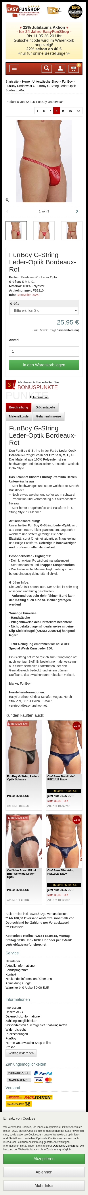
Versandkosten (67, 330)
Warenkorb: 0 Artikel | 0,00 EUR (27, 987)
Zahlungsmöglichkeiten (21, 1021)
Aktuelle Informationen (21, 965)
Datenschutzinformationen (24, 1016)
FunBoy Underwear (19, 86)
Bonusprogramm (17, 970)
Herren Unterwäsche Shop (40, 81)
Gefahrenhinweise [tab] (48, 416)
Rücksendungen (17, 1034)
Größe (14, 303)
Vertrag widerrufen (21, 1053)
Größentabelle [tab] (45, 407)
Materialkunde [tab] (19, 416)
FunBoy (67, 81)
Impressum (13, 1007)
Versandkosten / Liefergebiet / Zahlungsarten (36, 1025)
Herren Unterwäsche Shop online (28, 1042)
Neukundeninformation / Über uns (29, 979)
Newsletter (13, 961)
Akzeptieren (43, 1159)
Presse (10, 1047)
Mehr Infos (43, 1185)
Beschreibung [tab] (18, 407)
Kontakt (11, 974)
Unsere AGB (14, 1012)
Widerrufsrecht (16, 1029)
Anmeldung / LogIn (19, 983)
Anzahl (14, 340)
